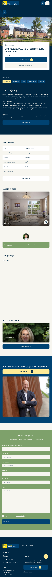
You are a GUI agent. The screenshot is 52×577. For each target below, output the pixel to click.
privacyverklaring (20, 516)
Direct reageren (24, 60)
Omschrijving (7, 81)
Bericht (4, 487)
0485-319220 (7, 575)
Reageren (41, 81)
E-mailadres (6, 479)
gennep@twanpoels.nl (10, 562)
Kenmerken (16, 81)
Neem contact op (26, 346)
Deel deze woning (26, 66)
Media (23, 81)
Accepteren (33, 567)
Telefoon (5, 470)
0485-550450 (8, 560)
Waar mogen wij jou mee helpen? (12, 445)
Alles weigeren (27, 572)
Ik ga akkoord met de (15, 516)
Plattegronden (32, 81)
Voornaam (5, 453)
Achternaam (6, 462)
